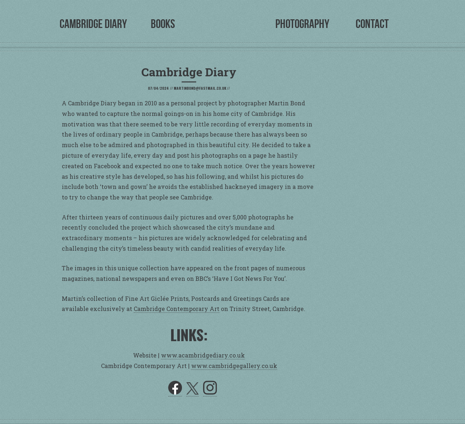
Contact (372, 24)
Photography (302, 24)
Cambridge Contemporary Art (176, 308)
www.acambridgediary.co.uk (203, 355)
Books (163, 24)
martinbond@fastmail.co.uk (200, 88)
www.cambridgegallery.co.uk (234, 366)
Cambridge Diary (93, 24)
